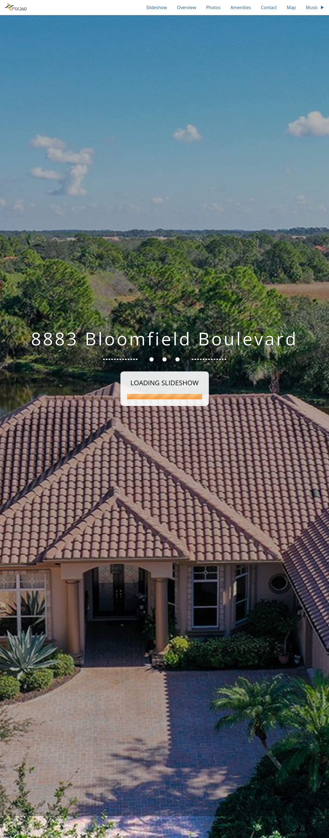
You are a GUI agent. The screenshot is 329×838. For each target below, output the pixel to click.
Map (291, 7)
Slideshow (156, 7)
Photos (213, 7)
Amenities (240, 7)
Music (315, 7)
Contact (269, 7)
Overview (186, 7)
